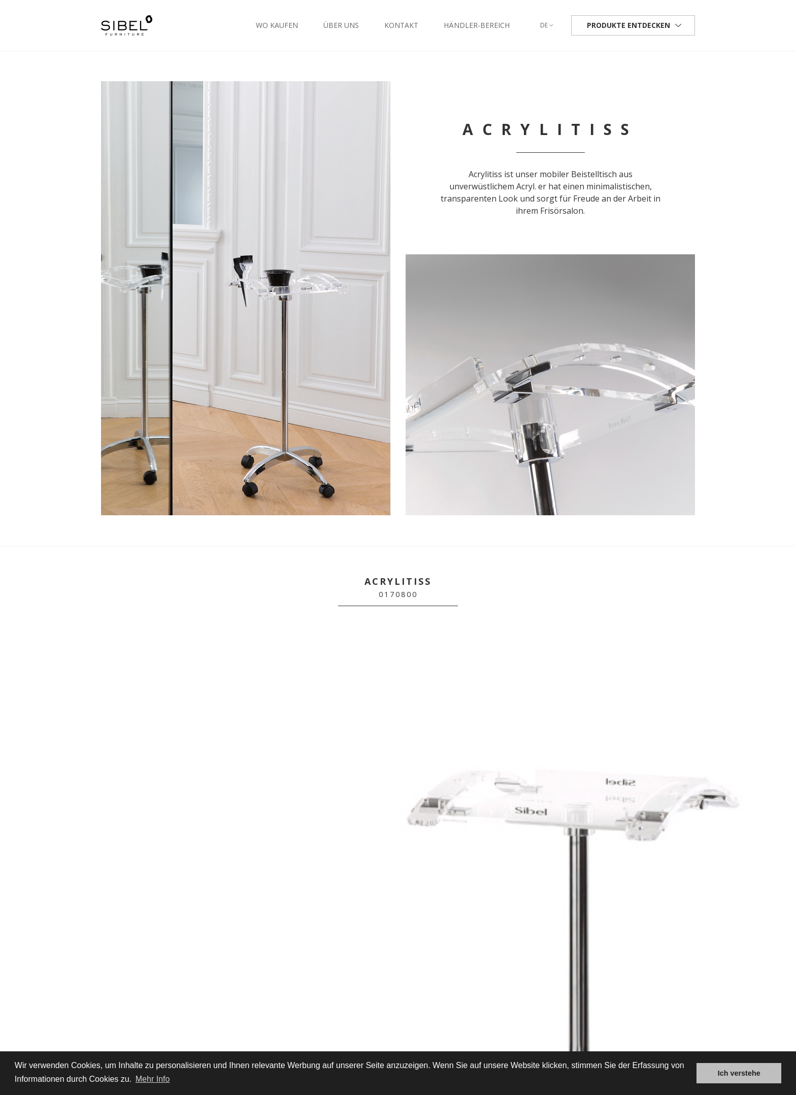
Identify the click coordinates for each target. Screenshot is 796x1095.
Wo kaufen (277, 25)
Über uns (341, 25)
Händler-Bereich (477, 25)
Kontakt (401, 25)
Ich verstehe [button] (739, 1073)
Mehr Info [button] (153, 1079)
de (546, 25)
